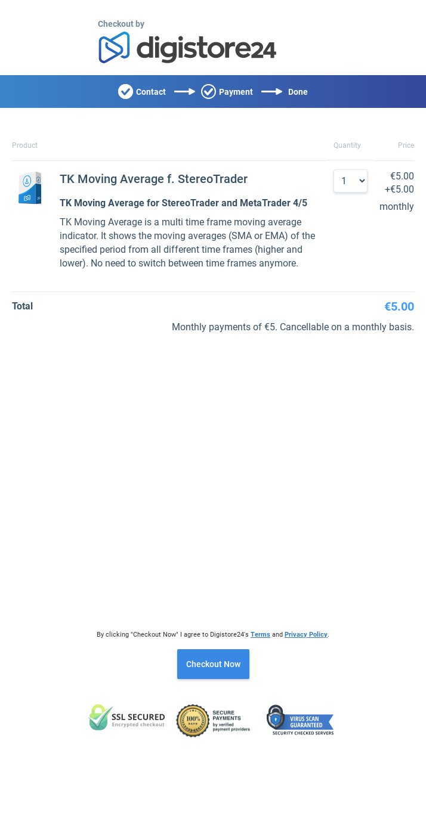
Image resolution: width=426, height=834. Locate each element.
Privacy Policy (306, 634)
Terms (260, 634)
